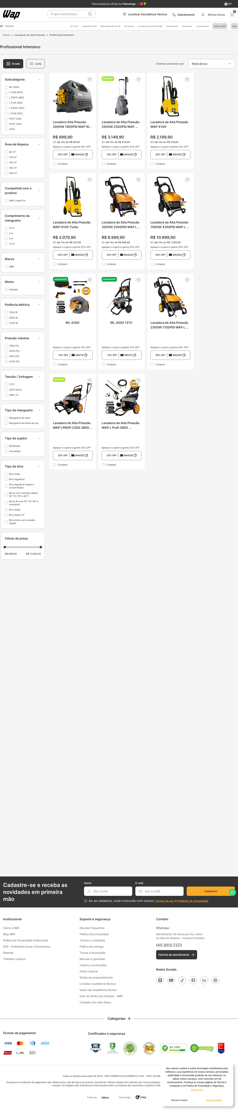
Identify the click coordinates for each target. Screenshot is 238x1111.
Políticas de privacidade (193, 900)
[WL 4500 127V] (122, 321)
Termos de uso (164, 900)
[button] (23, 79)
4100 (12, 129)
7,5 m (12, 243)
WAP (11, 266)
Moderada (14, 445)
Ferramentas (172, 26)
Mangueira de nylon (20, 417)
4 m (11, 233)
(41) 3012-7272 (169, 945)
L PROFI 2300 (16, 108)
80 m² (12, 151)
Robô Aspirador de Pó (110, 26)
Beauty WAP (220, 26)
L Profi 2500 (15, 102)
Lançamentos (202, 26)
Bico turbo (14, 474)
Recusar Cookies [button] (179, 1100)
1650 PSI (14, 345)
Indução (13, 289)
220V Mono (15, 389)
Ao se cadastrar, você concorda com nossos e (148, 901)
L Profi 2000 (16, 113)
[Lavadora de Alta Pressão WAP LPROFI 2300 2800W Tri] (73, 421)
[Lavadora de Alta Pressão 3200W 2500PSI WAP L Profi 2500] (122, 221)
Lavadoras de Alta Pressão (149, 26)
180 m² (13, 167)
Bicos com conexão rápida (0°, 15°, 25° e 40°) (23, 494)
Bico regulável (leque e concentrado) (21, 486)
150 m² (13, 162)
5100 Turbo (15, 118)
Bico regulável (17, 479)
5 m (11, 238)
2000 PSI (14, 351)
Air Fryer (74, 26)
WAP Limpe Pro (17, 200)
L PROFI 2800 (16, 97)
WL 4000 (14, 87)
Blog (234, 26)
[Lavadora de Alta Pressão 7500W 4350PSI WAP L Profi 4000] (170, 221)
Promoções (187, 26)
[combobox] (71, 14)
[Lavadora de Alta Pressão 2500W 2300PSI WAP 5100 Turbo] (122, 120)
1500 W (13, 312)
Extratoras (129, 26)
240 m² (13, 173)
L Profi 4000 (16, 92)
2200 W (13, 317)
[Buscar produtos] (90, 14)
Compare (62, 163)
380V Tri (13, 395)
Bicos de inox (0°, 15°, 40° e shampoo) (23, 503)
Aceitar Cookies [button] (214, 1100)
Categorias (7, 26)
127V (12, 384)
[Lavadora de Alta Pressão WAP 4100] (170, 120)
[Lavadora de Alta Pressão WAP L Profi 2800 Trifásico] (122, 421)
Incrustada (15, 451)
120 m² (13, 157)
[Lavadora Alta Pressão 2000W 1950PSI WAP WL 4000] (73, 120)
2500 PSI (14, 356)
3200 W (13, 322)
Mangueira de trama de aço (24, 423)
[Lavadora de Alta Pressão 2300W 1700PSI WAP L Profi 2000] (170, 321)
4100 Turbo (15, 123)
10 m (11, 228)
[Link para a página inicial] (6, 35)
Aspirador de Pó (89, 26)
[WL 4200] (73, 321)
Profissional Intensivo (62, 35)
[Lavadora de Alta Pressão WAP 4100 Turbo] (73, 221)
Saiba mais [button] (197, 1090)
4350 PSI (14, 361)
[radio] (13, 63)
